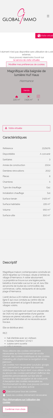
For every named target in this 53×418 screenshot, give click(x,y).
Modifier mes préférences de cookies (26, 64)
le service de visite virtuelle (26, 60)
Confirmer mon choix (15, 409)
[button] (2, 49)
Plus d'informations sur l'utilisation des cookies (21, 401)
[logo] (19, 16)
